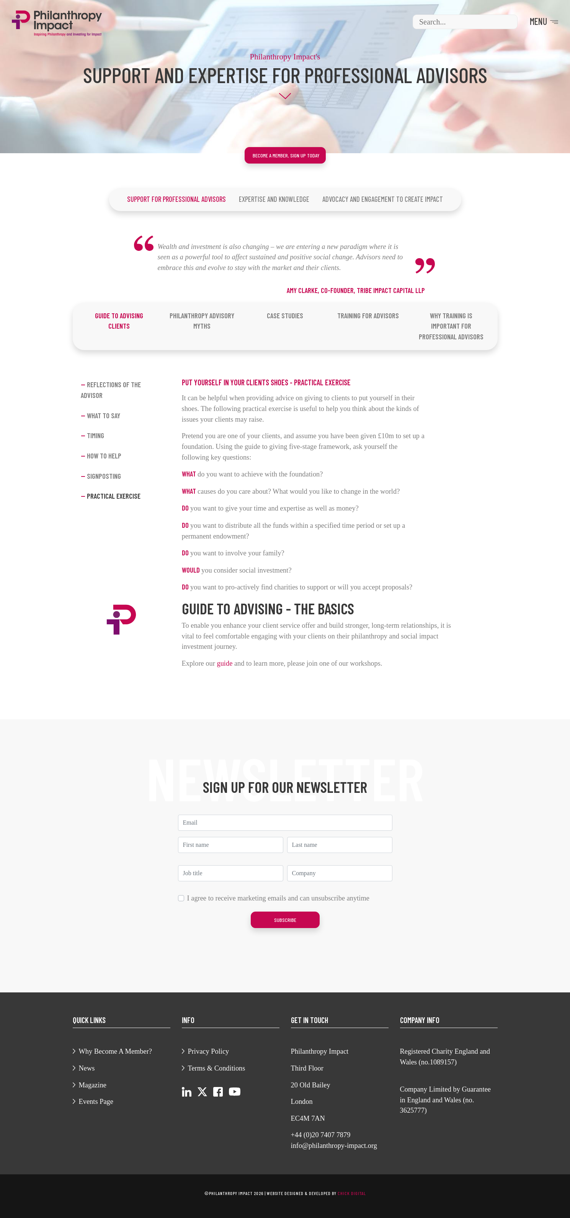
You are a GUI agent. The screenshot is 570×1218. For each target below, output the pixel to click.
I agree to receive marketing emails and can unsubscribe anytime (278, 898)
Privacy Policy (208, 1051)
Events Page (96, 1101)
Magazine (93, 1085)
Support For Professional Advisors (176, 199)
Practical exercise (110, 496)
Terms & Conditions (216, 1068)
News (87, 1068)
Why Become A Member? (115, 1051)
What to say (100, 415)
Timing (92, 435)
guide (224, 663)
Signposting (101, 476)
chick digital (352, 1193)
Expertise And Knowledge (274, 199)
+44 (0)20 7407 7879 (321, 1135)
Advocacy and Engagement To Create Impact (382, 199)
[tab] (118, 321)
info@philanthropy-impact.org (334, 1145)
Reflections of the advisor (111, 389)
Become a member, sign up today (286, 155)
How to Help (101, 456)
